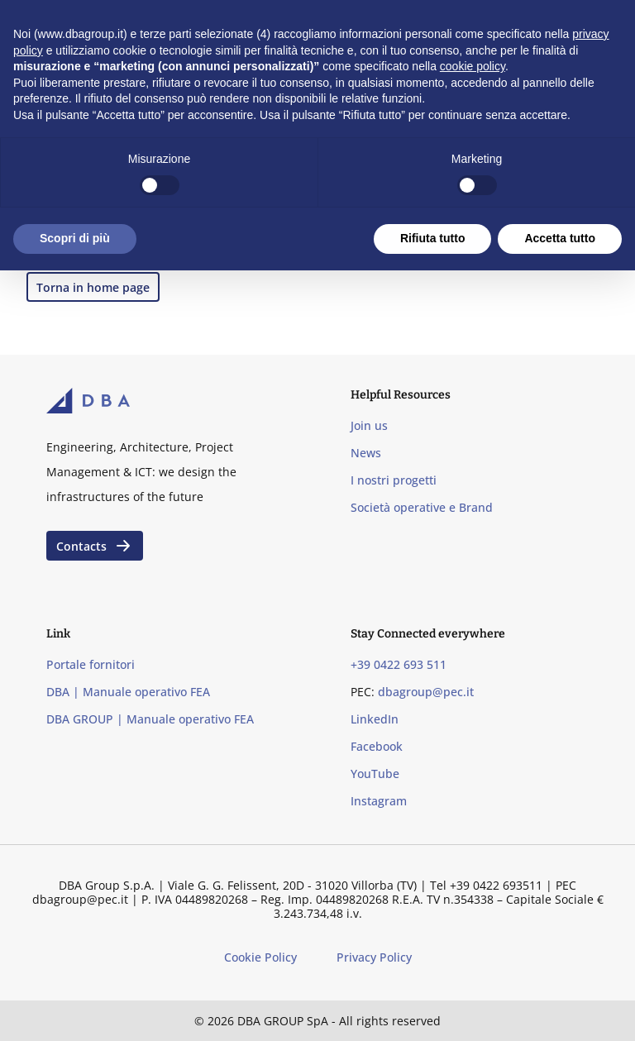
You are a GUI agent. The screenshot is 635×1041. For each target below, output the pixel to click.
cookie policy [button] (472, 66)
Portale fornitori (90, 664)
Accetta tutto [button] (559, 238)
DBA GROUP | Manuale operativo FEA (150, 719)
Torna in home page (93, 287)
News (366, 453)
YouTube (375, 773)
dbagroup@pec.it (426, 692)
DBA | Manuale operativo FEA (128, 692)
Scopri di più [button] (75, 238)
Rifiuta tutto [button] (433, 238)
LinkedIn (375, 719)
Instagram (379, 801)
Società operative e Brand (422, 507)
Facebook (377, 746)
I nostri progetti (394, 480)
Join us (369, 425)
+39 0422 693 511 (398, 664)
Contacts (94, 546)
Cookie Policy (260, 957)
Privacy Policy (374, 957)
